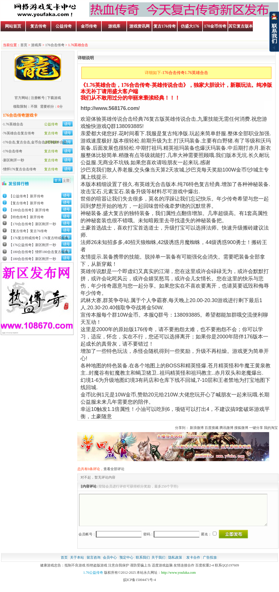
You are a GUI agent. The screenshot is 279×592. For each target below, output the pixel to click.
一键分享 (256, 428)
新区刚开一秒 (13, 160)
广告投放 (210, 564)
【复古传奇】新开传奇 (26, 203)
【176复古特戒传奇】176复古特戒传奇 (38, 238)
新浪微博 (197, 428)
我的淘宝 (271, 428)
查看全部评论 (113, 469)
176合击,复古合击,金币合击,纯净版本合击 (35, 142)
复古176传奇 (164, 26)
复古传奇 (38, 26)
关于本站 (77, 564)
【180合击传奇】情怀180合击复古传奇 (38, 252)
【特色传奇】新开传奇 (26, 217)
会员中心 (110, 564)
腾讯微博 (226, 428)
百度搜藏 (212, 428)
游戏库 (114, 26)
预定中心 (126, 564)
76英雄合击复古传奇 (19, 133)
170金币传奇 (215, 26)
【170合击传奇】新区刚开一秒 (32, 224)
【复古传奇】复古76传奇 (28, 231)
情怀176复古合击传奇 (19, 169)
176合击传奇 (55, 45)
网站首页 (13, 26)
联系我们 (143, 564)
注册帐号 (38, 98)
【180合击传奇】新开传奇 (29, 210)
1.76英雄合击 (13, 124)
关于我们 (158, 564)
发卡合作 (193, 564)
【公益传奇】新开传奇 (26, 196)
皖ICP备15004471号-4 (139, 586)
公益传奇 (64, 26)
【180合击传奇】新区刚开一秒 (32, 259)
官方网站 (21, 98)
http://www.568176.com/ (110, 108)
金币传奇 (89, 26)
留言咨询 (94, 564)
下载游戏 (54, 98)
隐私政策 (175, 564)
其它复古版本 (240, 26)
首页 (23, 45)
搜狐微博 (241, 428)
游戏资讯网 (139, 26)
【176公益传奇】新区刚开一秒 (32, 245)
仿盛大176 (190, 26)
